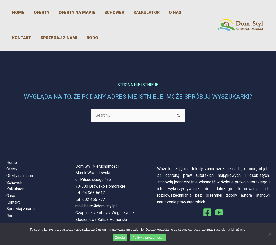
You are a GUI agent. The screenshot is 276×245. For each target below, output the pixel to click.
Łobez (102, 212)
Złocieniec (84, 219)
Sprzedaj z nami (27, 37)
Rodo (59, 37)
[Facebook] (207, 212)
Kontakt (186, 12)
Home (15, 12)
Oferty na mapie (70, 12)
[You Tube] (219, 212)
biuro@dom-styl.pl (100, 206)
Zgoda (120, 237)
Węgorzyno (122, 212)
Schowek (106, 12)
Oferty (36, 12)
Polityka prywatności (147, 237)
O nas (163, 12)
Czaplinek (84, 212)
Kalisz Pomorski (112, 219)
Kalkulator (136, 12)
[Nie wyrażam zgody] (269, 234)
